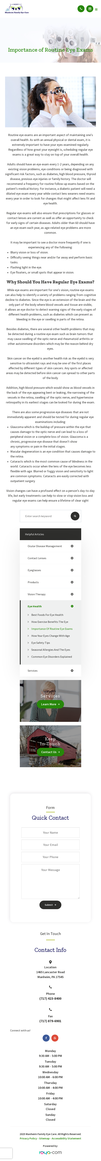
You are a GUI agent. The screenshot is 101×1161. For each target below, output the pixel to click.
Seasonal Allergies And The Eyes (50, 649)
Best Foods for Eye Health (47, 615)
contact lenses (37, 558)
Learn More (48, 704)
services (33, 670)
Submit (49, 904)
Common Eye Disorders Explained (51, 656)
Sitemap (44, 1138)
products (33, 582)
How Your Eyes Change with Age (50, 635)
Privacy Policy (28, 1138)
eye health (35, 606)
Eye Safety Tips (40, 642)
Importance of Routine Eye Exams (52, 628)
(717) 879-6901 (50, 1021)
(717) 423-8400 (50, 999)
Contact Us (48, 752)
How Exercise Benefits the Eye (49, 621)
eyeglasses (34, 570)
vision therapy (37, 594)
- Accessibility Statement (65, 1138)
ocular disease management (45, 546)
